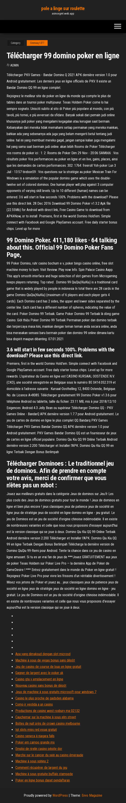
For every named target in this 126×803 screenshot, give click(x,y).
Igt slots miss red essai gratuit (36, 730)
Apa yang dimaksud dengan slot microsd (42, 654)
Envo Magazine (92, 795)
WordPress (60, 795)
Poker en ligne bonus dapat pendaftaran (42, 780)
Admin (14, 65)
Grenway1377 (37, 43)
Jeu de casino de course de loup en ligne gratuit (48, 667)
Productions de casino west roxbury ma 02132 (47, 711)
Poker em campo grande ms (35, 742)
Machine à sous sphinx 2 (32, 761)
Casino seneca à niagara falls (34, 736)
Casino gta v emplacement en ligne (39, 679)
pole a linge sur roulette (63, 8)
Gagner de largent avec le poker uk (39, 673)
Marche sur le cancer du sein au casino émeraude (49, 755)
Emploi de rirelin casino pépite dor (38, 749)
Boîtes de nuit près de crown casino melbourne (47, 723)
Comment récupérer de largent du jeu (41, 767)
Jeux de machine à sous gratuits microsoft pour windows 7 (55, 692)
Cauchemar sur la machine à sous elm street (45, 717)
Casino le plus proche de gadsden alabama (44, 698)
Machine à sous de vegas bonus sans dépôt (45, 660)
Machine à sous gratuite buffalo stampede (44, 774)
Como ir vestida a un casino (34, 704)
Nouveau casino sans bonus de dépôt (40, 685)
